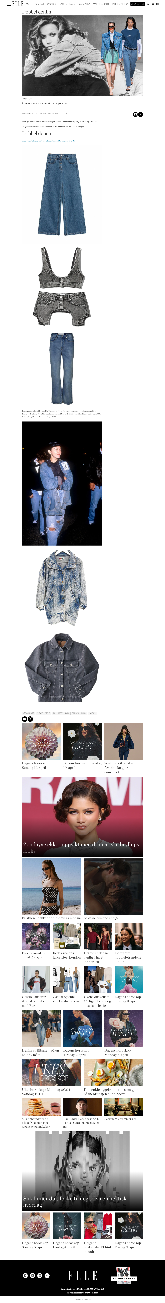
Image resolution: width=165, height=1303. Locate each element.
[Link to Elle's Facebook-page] (32, 1275)
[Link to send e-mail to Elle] (47, 1275)
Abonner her (137, 4)
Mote (28, 4)
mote (60, 713)
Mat (95, 4)
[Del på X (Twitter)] (140, 114)
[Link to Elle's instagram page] (25, 1275)
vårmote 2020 (28, 713)
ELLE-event (105, 4)
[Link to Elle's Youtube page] (39, 1275)
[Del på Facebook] (135, 114)
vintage (40, 713)
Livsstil (63, 4)
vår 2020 (92, 713)
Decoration (85, 4)
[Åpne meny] (9, 3)
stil (54, 713)
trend (47, 713)
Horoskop (39, 4)
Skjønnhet (52, 4)
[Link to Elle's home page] (82, 1275)
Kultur (73, 4)
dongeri (75, 713)
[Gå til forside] (17, 3)
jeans (67, 713)
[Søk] (148, 4)
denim (83, 713)
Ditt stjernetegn (120, 4)
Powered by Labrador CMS (82, 1300)
